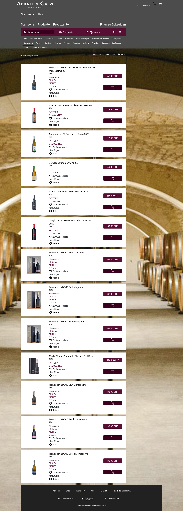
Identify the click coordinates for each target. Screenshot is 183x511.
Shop (139, 5)
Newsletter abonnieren (122, 491)
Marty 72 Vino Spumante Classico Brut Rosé (71, 356)
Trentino (76, 43)
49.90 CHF (112, 167)
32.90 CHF (112, 109)
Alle (25, 38)
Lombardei (28, 43)
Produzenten (61, 24)
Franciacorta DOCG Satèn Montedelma (68, 453)
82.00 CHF (112, 294)
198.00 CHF (113, 360)
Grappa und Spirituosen (111, 43)
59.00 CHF (112, 226)
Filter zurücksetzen (113, 24)
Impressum (80, 491)
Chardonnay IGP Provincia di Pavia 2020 (69, 134)
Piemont (39, 43)
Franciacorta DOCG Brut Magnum (66, 287)
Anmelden (147, 5)
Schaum (121, 54)
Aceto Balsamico (40, 47)
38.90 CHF (112, 426)
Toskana (67, 43)
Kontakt (104, 491)
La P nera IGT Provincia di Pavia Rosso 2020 (71, 105)
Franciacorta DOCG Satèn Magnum (67, 321)
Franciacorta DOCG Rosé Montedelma (68, 419)
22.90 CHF (112, 138)
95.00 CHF (112, 259)
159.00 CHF (113, 195)
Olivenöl (27, 47)
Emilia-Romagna (82, 38)
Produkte (43, 24)
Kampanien (116, 38)
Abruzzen (50, 38)
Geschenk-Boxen (36, 38)
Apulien (59, 38)
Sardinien (48, 43)
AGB (93, 491)
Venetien (95, 43)
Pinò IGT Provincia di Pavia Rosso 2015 (68, 191)
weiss (106, 54)
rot (100, 54)
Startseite (27, 14)
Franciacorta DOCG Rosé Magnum (66, 252)
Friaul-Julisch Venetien (101, 38)
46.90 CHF (112, 76)
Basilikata (69, 38)
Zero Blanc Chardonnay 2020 (63, 163)
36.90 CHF (112, 391)
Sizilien (58, 43)
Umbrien (86, 43)
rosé (113, 54)
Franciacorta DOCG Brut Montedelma (68, 384)
